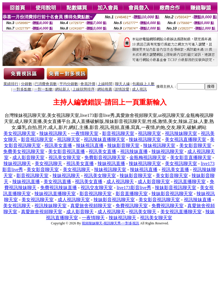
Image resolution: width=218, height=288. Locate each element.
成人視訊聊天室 (74, 199)
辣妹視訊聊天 (53, 133)
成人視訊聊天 (120, 181)
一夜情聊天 (93, 217)
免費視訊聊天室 (132, 205)
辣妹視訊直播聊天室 (55, 193)
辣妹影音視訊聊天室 (175, 187)
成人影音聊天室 (28, 157)
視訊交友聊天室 (97, 187)
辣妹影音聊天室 (123, 145)
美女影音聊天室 (195, 145)
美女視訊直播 (57, 181)
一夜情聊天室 (84, 133)
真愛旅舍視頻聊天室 (91, 205)
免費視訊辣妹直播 (58, 187)
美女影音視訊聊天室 (159, 199)
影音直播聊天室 (132, 193)
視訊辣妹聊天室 (181, 133)
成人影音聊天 (80, 211)
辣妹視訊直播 (90, 145)
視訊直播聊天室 (190, 181)
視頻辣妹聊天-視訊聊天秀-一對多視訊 (110, 223)
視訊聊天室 (149, 133)
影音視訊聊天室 (118, 133)
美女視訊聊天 (48, 163)
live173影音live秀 (134, 187)
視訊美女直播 (58, 145)
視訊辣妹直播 (134, 151)
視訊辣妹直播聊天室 (104, 139)
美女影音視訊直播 (66, 151)
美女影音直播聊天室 (190, 157)
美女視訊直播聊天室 (185, 139)
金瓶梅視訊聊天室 (147, 157)
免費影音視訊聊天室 (105, 157)
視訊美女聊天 (142, 211)
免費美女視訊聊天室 (23, 151)
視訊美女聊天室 (64, 157)
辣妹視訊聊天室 (145, 139)
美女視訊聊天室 (19, 133)
